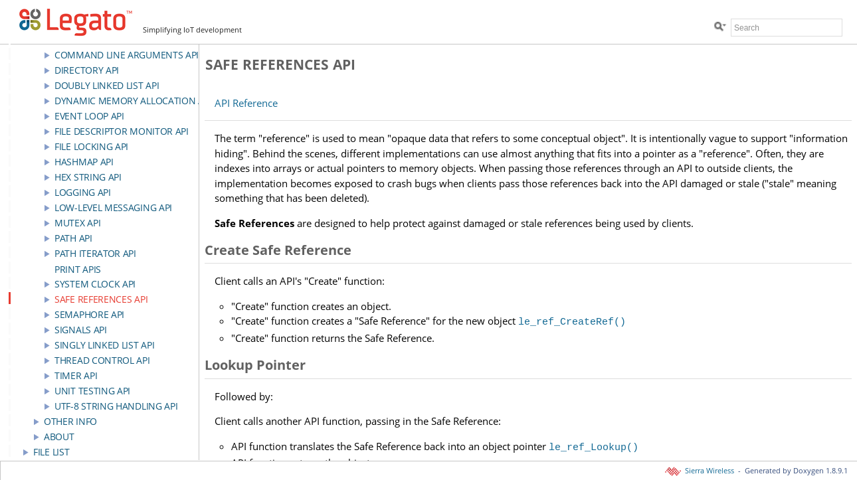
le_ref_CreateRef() (572, 320)
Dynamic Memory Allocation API (132, 100)
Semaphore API (89, 314)
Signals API (80, 329)
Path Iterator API (95, 253)
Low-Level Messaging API (113, 207)
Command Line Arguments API (126, 54)
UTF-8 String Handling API (116, 406)
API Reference (246, 103)
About (59, 436)
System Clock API (95, 284)
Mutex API (77, 222)
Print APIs (77, 269)
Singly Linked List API (104, 345)
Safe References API (100, 299)
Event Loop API (89, 116)
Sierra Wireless (700, 470)
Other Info (70, 421)
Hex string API (88, 177)
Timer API (75, 375)
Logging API (82, 192)
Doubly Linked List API (106, 85)
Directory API (86, 70)
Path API (73, 238)
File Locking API (91, 146)
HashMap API (84, 161)
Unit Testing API (92, 390)
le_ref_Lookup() (593, 444)
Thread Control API (102, 360)
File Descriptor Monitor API (121, 131)
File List (51, 451)
